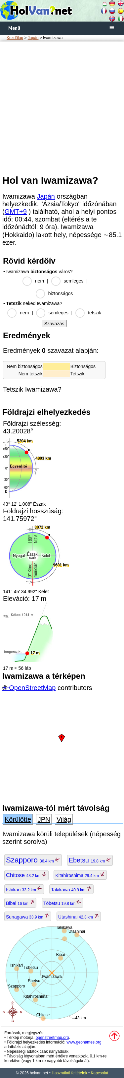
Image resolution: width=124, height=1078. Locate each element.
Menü (14, 28)
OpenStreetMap (32, 687)
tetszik (94, 312)
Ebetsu (90, 860)
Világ (64, 819)
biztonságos (60, 293)
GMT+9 (16, 211)
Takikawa (71, 889)
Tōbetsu (62, 903)
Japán (33, 37)
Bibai (20, 903)
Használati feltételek (69, 1073)
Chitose (26, 875)
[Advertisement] (62, 107)
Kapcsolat (99, 1073)
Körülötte (18, 819)
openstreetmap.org (52, 1037)
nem (39, 281)
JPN (44, 819)
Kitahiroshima (80, 875)
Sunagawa (28, 916)
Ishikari (24, 889)
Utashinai (78, 916)
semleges (74, 281)
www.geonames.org (83, 1042)
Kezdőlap (15, 37)
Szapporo (33, 860)
